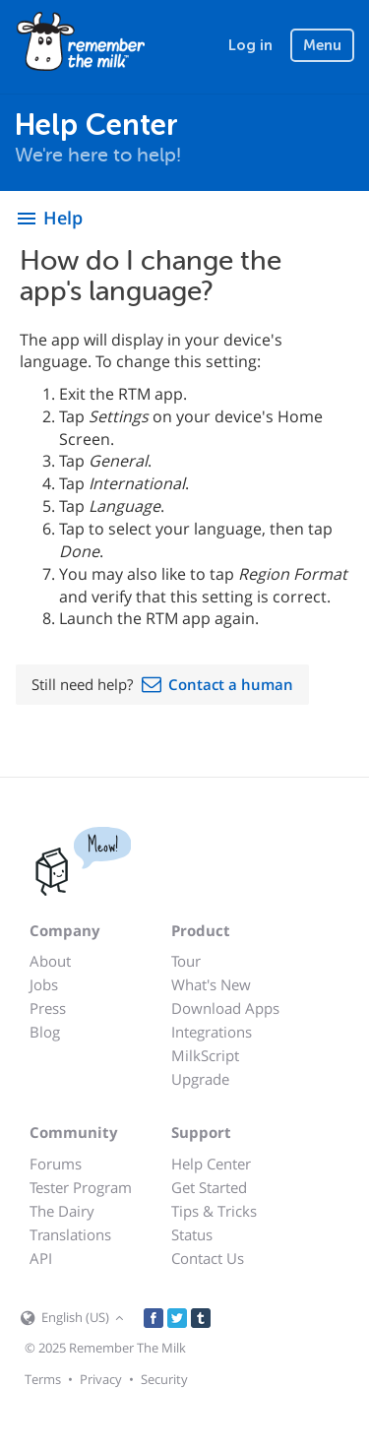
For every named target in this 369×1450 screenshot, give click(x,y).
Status (192, 1234)
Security (164, 1379)
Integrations (211, 1031)
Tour (186, 961)
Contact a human (230, 684)
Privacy (101, 1379)
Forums (56, 1163)
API (41, 1258)
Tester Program (81, 1187)
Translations (70, 1234)
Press (48, 1008)
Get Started (209, 1187)
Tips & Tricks (214, 1211)
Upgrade (200, 1079)
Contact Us (207, 1258)
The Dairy (62, 1211)
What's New (211, 984)
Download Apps (225, 1008)
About (50, 961)
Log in (250, 45)
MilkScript (205, 1055)
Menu (322, 45)
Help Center (211, 1163)
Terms (43, 1379)
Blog (45, 1031)
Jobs (44, 984)
